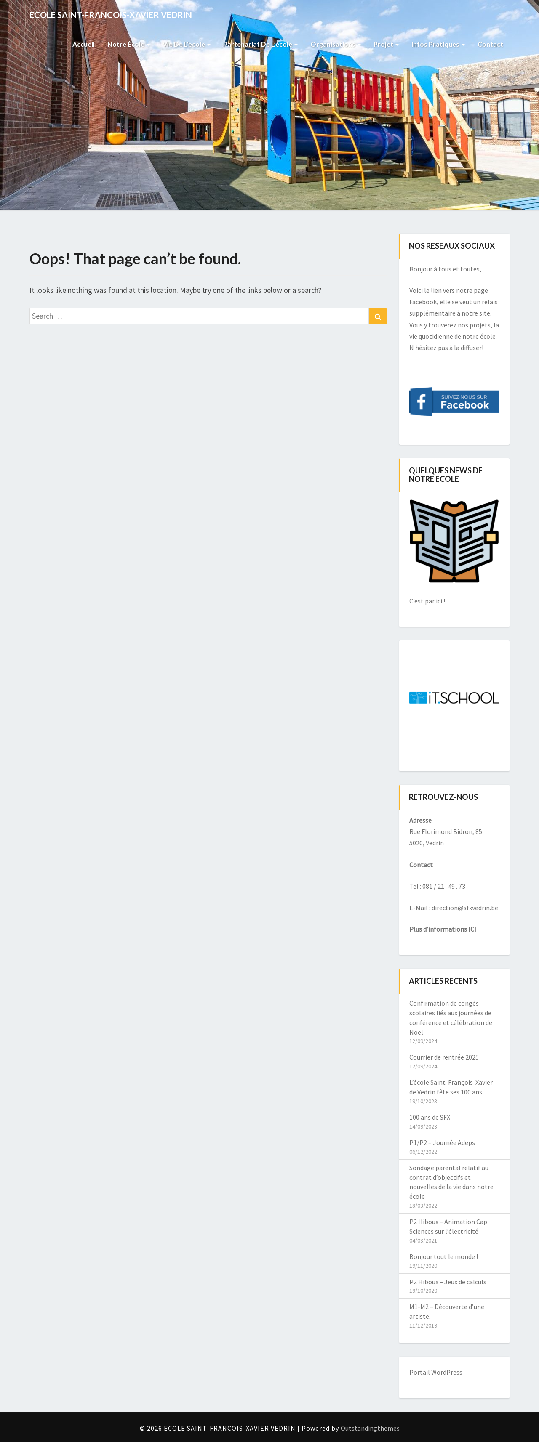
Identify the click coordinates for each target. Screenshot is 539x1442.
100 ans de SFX (429, 1117)
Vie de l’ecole (187, 44)
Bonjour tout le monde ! (443, 1256)
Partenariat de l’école (260, 44)
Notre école (128, 44)
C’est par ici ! (427, 601)
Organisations (335, 44)
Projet (386, 44)
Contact (490, 44)
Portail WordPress (435, 1372)
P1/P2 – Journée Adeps (442, 1142)
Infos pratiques (438, 44)
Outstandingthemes (370, 1428)
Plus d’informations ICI (442, 929)
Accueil (83, 44)
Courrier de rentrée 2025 (444, 1057)
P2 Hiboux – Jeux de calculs (447, 1281)
